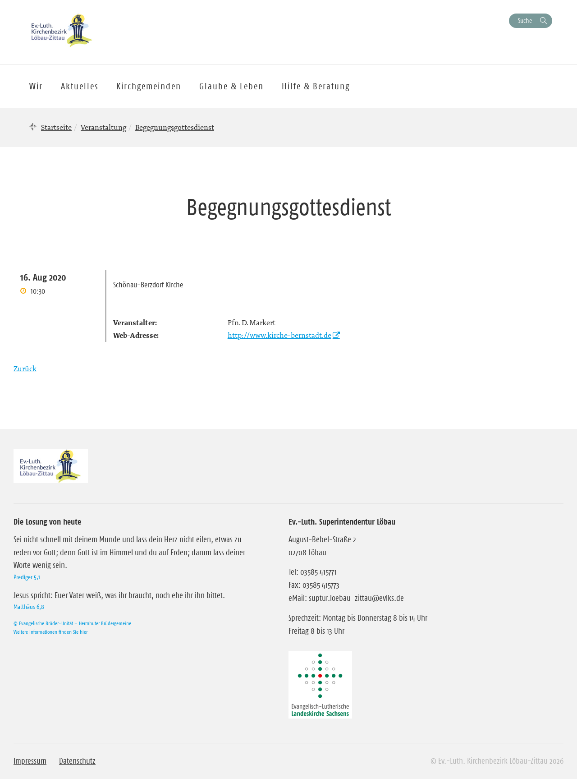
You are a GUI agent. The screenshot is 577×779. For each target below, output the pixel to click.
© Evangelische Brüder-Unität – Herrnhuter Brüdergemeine (72, 623)
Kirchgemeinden (148, 86)
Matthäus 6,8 (29, 607)
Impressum (30, 761)
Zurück (25, 368)
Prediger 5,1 (27, 577)
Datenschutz (77, 761)
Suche (525, 20)
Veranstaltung (103, 127)
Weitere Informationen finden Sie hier (50, 631)
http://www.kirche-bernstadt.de (279, 335)
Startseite (56, 127)
